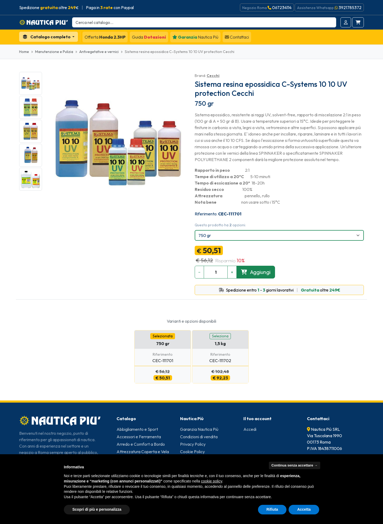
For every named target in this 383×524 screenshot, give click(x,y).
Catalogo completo (47, 36)
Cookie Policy (192, 451)
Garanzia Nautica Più (199, 429)
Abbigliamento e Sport (137, 429)
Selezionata (163, 336)
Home (24, 51)
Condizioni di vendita (199, 436)
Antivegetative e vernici (99, 51)
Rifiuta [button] (272, 509)
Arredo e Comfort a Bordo (140, 444)
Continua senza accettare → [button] (295, 465)
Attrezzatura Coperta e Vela (142, 451)
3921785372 (350, 7)
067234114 (282, 7)
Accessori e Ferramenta (138, 436)
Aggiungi (255, 272)
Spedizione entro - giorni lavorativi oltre (279, 290)
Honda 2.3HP (105, 37)
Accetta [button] (304, 509)
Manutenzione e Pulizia (54, 51)
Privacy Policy (193, 444)
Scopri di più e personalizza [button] (96, 509)
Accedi (249, 429)
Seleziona (220, 336)
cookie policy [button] (211, 481)
